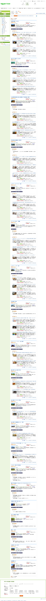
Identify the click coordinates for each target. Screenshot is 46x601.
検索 (21, 595)
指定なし (17, 12)
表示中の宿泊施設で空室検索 (41, 13)
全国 (16, 11)
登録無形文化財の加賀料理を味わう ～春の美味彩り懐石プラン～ (22, 40)
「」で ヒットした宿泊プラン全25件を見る (29, 94)
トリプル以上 (27, 593)
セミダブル (15, 593)
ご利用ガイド (25, 1)
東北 (2, 19)
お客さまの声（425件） (14, 502)
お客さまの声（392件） (14, 23)
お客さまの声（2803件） (14, 372)
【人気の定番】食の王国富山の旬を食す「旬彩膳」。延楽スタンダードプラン (24, 332)
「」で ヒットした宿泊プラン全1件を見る (29, 419)
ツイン (23, 593)
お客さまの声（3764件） (14, 485)
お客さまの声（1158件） (14, 467)
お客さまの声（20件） (14, 223)
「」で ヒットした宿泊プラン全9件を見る (29, 137)
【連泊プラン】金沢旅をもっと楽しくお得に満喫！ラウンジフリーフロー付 (23, 284)
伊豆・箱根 (3, 22)
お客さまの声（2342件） (14, 402)
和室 (30, 593)
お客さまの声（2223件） (14, 445)
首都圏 (3, 21)
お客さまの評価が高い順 (29, 15)
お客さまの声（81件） (14, 268)
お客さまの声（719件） (14, 424)
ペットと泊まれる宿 (5, 40)
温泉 (2, 39)
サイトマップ (29, 1)
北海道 (3, 18)
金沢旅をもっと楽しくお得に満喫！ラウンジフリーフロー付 (21, 291)
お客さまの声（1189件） (14, 563)
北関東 (3, 20)
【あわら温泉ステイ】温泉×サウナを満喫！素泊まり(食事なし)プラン (23, 433)
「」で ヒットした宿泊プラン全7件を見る (29, 218)
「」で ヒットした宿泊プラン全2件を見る (29, 367)
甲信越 (3, 23)
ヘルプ (21, 1)
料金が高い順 (24, 15)
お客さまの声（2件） (14, 517)
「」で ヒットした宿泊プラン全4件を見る (29, 298)
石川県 (3, 26)
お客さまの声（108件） (14, 343)
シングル (11, 593)
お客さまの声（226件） (14, 186)
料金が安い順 (20, 15)
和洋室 (33, 593)
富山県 (3, 25)
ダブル (20, 593)
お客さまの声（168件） (14, 532)
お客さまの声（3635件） (14, 547)
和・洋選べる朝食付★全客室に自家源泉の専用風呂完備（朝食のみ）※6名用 (24, 360)
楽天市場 (38, 1)
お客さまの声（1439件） (14, 142)
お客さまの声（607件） (14, 99)
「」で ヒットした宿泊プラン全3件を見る (29, 338)
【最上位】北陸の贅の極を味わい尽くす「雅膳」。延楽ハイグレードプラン (23, 325)
